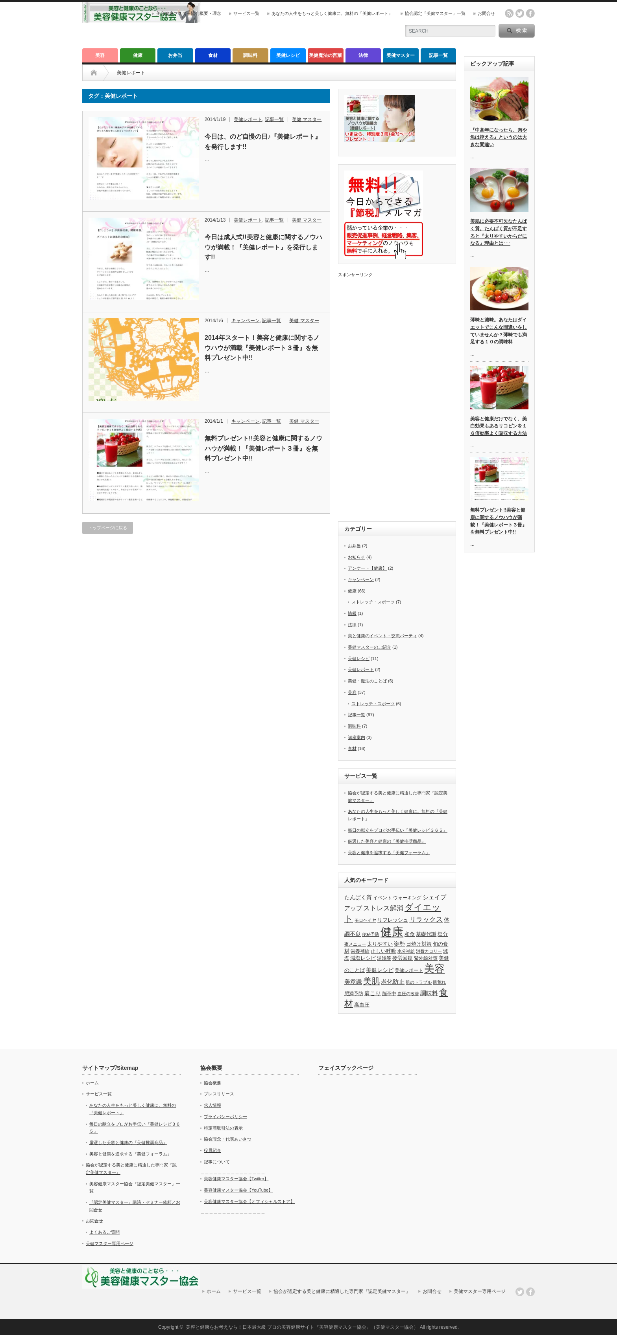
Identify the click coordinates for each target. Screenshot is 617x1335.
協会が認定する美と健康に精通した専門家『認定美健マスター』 (341, 1291)
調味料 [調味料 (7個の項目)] (429, 993)
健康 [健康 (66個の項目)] (392, 931)
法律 (363, 55)
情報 (352, 613)
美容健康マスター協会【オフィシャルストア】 (249, 1201)
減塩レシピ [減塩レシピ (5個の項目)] (363, 958)
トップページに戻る (107, 527)
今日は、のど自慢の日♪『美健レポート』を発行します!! (263, 141)
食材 (213, 55)
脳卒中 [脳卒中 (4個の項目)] (389, 993)
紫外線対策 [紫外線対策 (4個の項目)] (426, 958)
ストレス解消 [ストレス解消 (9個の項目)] (383, 908)
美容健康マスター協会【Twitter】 (236, 1178)
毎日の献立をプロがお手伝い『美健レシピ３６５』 (397, 830)
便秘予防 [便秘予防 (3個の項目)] (370, 934)
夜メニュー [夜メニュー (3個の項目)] (355, 944)
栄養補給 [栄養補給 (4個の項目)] (360, 951)
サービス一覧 (246, 13)
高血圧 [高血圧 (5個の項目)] (361, 1005)
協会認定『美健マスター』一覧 (435, 13)
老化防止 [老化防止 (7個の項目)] (393, 981)
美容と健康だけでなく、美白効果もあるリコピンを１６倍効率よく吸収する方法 (498, 426)
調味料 (250, 55)
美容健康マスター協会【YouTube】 (238, 1190)
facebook (530, 13)
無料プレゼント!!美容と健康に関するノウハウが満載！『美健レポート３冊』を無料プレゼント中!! (263, 448)
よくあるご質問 (104, 1232)
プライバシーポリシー (225, 1116)
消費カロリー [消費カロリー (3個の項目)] (429, 951)
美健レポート (248, 119)
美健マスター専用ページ (109, 1243)
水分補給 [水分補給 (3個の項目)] (406, 951)
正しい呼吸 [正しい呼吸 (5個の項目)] (383, 951)
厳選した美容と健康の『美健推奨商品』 (387, 841)
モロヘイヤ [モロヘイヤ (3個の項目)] (365, 920)
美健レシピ (288, 55)
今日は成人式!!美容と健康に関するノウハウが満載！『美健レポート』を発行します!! (263, 247)
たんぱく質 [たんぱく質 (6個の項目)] (358, 897)
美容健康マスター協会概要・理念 (188, 13)
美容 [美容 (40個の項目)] (434, 968)
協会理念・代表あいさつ (227, 1139)
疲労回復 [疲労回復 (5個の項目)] (402, 958)
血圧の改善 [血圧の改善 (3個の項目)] (408, 993)
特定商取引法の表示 (223, 1128)
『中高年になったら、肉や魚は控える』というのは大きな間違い (498, 137)
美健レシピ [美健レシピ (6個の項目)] (379, 970)
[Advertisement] (397, 395)
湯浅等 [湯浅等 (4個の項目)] (384, 958)
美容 (100, 55)
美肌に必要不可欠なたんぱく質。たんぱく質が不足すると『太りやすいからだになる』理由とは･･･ (498, 232)
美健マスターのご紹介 (369, 647)
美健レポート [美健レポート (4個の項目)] (409, 970)
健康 (137, 55)
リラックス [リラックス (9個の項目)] (426, 919)
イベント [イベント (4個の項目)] (382, 897)
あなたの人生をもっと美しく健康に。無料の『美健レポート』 (332, 13)
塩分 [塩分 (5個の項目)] (443, 934)
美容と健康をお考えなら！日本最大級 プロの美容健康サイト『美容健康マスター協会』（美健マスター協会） (302, 1327)
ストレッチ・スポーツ (373, 602)
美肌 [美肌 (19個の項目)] (371, 981)
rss (509, 13)
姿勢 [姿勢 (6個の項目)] (399, 944)
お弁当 (175, 55)
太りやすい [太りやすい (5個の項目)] (380, 944)
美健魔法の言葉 (325, 55)
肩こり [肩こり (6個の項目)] (372, 993)
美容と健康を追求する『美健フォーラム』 (389, 852)
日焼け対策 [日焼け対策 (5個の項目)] (419, 944)
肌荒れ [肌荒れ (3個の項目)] (439, 982)
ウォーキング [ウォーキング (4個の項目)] (407, 897)
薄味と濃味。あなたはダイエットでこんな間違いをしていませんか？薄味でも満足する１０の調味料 (498, 331)
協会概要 (212, 1082)
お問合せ (486, 13)
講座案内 (356, 737)
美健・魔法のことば (367, 681)
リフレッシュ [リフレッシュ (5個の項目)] (392, 920)
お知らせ (356, 557)
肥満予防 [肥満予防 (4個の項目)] (353, 993)
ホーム (92, 1082)
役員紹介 (212, 1150)
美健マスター (400, 55)
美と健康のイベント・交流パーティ (382, 635)
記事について (217, 1161)
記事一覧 (438, 55)
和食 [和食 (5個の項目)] (410, 934)
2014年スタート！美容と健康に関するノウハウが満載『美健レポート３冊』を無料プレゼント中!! (262, 347)
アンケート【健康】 (367, 568)
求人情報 (212, 1105)
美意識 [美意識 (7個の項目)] (353, 981)
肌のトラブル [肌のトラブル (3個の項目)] (419, 982)
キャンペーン (245, 320)
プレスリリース (219, 1093)
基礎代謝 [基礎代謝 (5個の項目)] (426, 934)
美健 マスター (306, 119)
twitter (519, 13)
